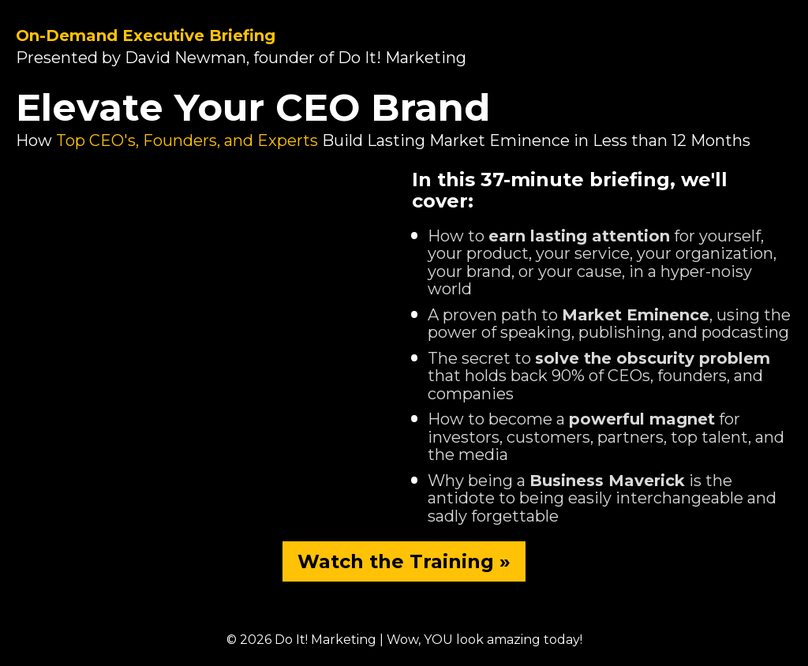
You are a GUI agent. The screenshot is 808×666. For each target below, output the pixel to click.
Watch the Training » (404, 561)
